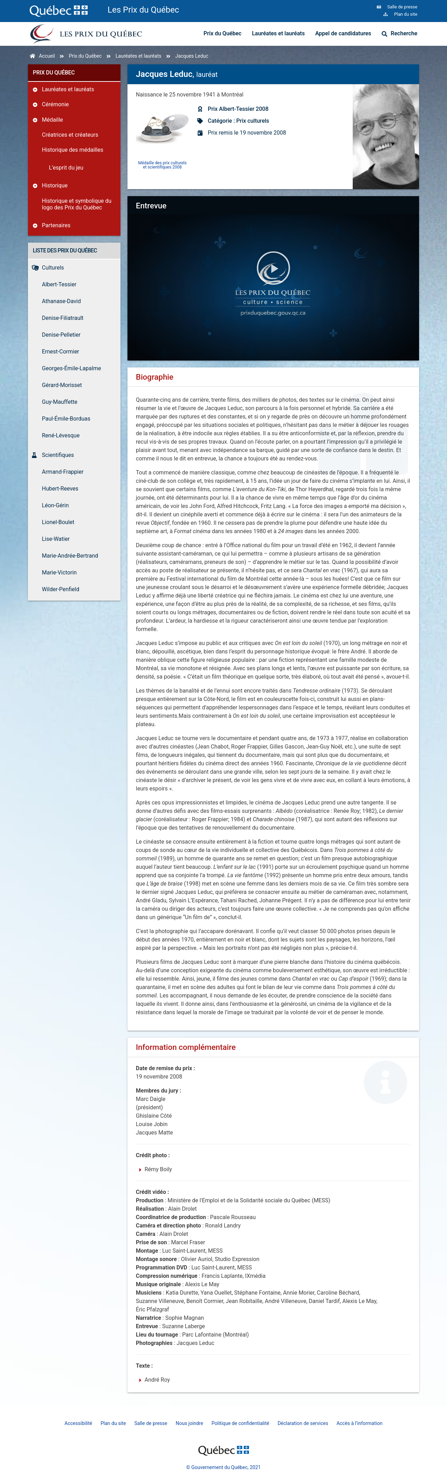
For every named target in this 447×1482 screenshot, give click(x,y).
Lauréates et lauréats (278, 33)
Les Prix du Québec (143, 10)
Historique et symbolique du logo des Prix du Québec (76, 204)
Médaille (52, 119)
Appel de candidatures (343, 33)
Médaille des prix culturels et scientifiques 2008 (162, 164)
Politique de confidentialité (240, 1423)
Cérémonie (55, 104)
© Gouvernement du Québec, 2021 (223, 1467)
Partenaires (56, 225)
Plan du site (113, 1423)
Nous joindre (189, 1423)
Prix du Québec (223, 33)
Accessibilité (78, 1423)
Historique (54, 185)
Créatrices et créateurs (70, 134)
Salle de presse (150, 1423)
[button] (273, 269)
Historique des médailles (72, 149)
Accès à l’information (360, 1423)
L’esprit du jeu (66, 167)
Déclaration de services (303, 1423)
